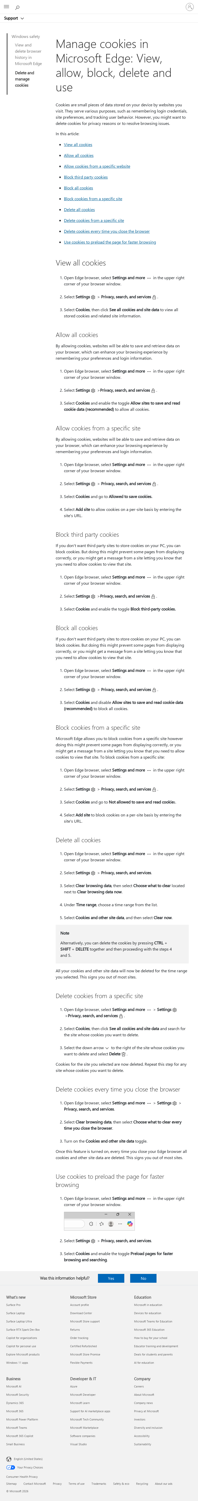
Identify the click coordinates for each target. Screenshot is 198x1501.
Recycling (142, 1484)
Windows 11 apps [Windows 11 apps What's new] (17, 1362)
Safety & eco (121, 1484)
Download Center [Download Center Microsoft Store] (81, 1313)
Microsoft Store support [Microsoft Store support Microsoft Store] (85, 1321)
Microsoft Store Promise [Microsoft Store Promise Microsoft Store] (85, 1354)
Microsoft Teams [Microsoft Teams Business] (16, 1428)
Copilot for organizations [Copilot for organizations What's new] (21, 1338)
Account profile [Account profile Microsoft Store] (79, 1305)
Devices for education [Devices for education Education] (147, 1313)
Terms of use (77, 1484)
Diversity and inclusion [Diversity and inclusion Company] (148, 1428)
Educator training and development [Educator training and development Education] (156, 1346)
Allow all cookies (79, 155)
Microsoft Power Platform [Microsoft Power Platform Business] (22, 1419)
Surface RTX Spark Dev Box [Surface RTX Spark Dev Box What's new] (23, 1329)
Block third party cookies (86, 177)
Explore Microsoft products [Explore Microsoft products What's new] (23, 1354)
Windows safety (26, 36)
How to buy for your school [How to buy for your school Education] (150, 1338)
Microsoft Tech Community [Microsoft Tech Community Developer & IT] (87, 1419)
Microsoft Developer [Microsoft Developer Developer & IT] (83, 1394)
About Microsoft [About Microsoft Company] (144, 1394)
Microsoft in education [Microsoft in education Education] (148, 1305)
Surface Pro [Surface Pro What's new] (13, 1305)
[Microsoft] (99, 4)
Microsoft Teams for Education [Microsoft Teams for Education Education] (153, 1321)
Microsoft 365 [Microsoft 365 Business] (14, 1411)
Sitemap (11, 1484)
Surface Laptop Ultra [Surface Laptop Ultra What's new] (19, 1321)
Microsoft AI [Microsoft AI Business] (13, 1386)
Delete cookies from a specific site (94, 220)
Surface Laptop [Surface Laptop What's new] (15, 1313)
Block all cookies (78, 187)
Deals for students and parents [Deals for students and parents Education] (153, 1354)
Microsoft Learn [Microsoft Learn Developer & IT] (80, 1403)
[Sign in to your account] (190, 7)
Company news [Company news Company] (143, 1403)
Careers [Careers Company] (139, 1386)
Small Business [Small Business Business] (15, 1444)
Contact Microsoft (34, 1484)
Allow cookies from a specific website (97, 166)
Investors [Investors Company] (139, 1419)
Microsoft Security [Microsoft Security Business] (17, 1394)
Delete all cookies (79, 209)
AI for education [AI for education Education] (144, 1362)
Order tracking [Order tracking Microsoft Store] (79, 1338)
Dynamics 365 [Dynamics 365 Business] (15, 1403)
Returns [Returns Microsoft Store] (75, 1329)
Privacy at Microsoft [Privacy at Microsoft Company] (146, 1411)
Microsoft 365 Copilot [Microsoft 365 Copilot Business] (19, 1436)
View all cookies (78, 144)
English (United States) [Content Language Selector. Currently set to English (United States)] (28, 1459)
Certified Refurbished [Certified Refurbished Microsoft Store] (83, 1346)
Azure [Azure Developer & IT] (73, 1386)
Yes (111, 1278)
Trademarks (99, 1484)
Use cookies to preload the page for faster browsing (110, 242)
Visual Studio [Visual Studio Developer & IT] (78, 1444)
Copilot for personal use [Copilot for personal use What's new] (21, 1346)
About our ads (163, 1484)
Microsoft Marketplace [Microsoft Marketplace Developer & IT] (84, 1428)
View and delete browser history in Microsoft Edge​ (28, 54)
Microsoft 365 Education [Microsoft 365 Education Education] (149, 1329)
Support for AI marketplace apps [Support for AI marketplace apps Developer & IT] (90, 1411)
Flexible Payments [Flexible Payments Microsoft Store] (81, 1362)
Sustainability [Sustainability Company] (142, 1444)
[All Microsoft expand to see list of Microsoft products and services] (6, 7)
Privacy (57, 1484)
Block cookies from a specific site (93, 198)
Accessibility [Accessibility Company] (142, 1436)
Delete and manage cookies (24, 79)
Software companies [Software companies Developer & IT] (82, 1436)
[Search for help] (18, 7)
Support (11, 18)
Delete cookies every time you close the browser (107, 231)
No (143, 1278)
